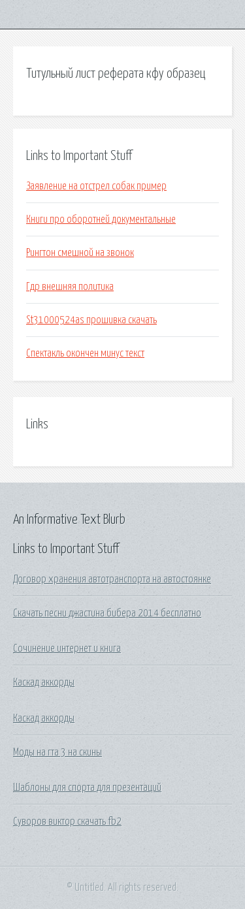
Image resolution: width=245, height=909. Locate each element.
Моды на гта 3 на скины (57, 752)
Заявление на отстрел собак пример (96, 186)
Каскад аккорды (43, 682)
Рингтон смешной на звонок (80, 252)
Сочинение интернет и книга (67, 648)
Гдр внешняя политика (70, 286)
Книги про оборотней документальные (101, 219)
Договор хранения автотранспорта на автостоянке (112, 579)
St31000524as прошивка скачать (91, 320)
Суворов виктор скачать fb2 (67, 821)
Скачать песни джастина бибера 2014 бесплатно (107, 613)
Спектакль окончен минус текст (85, 353)
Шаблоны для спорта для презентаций (87, 787)
